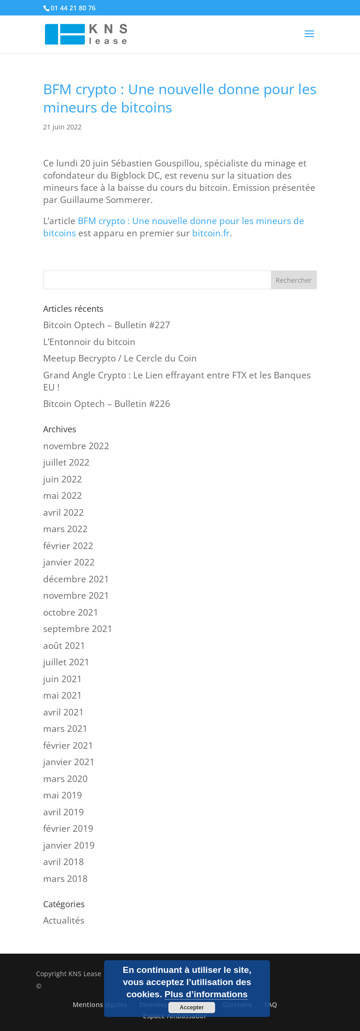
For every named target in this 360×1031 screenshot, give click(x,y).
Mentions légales (100, 1004)
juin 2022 (62, 479)
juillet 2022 (66, 462)
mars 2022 (65, 529)
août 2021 (64, 646)
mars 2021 (65, 728)
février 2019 (68, 828)
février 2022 (68, 546)
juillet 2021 (66, 662)
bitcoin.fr (211, 233)
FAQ (270, 1004)
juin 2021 (62, 679)
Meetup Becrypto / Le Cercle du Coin (120, 358)
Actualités (63, 920)
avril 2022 (63, 512)
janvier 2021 (69, 762)
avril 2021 (63, 712)
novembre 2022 (76, 446)
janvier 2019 (69, 845)
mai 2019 (62, 795)
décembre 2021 (76, 579)
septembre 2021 (77, 629)
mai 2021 (62, 695)
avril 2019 (63, 812)
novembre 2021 (76, 595)
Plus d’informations (206, 994)
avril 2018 (63, 862)
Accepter (191, 1007)
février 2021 (68, 745)
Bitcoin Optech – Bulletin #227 (106, 325)
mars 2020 (65, 779)
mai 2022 (62, 495)
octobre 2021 (70, 612)
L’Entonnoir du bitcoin (89, 342)
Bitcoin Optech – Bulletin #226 (106, 404)
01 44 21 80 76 (73, 7)
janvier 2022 (69, 562)
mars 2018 (65, 879)
